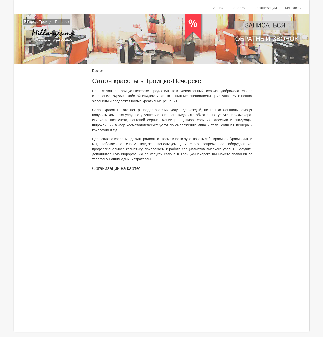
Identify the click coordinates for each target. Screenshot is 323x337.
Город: (46, 21)
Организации (265, 7)
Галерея (239, 7)
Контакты (293, 7)
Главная (216, 7)
